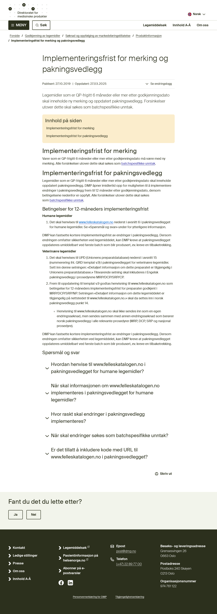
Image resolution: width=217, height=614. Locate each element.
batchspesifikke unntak (138, 163)
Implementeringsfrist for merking (70, 128)
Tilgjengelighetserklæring (129, 596)
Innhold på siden (63, 121)
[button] (15, 514)
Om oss (203, 25)
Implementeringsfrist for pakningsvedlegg (77, 136)
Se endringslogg (161, 84)
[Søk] (41, 25)
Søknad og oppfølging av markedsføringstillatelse (97, 36)
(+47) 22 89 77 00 (129, 564)
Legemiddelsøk (155, 25)
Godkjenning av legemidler (42, 36)
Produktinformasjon (149, 36)
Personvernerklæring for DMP (90, 597)
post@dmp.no (126, 551)
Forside (15, 36)
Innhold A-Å (182, 25)
